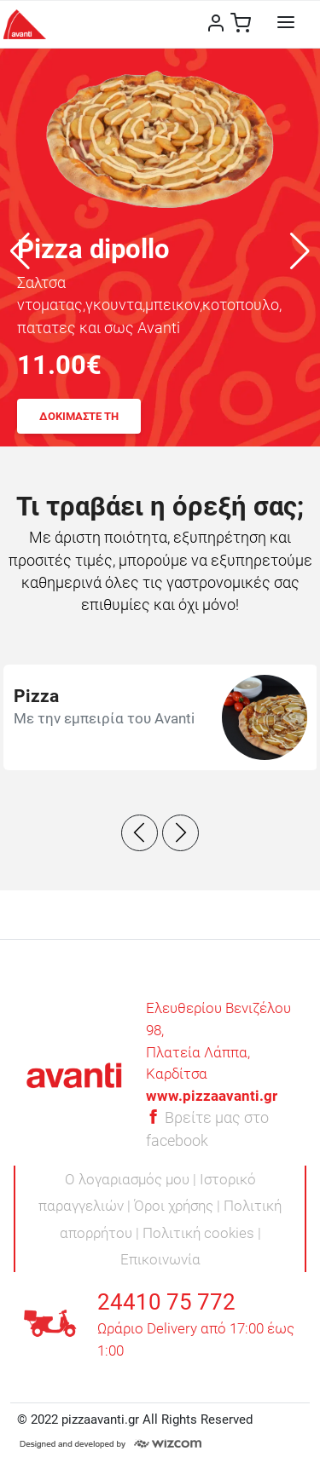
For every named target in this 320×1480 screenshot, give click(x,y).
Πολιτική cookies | (202, 1232)
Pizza (36, 696)
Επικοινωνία (160, 1259)
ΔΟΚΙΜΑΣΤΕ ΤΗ (79, 416)
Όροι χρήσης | (179, 1205)
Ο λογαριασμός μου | (132, 1179)
